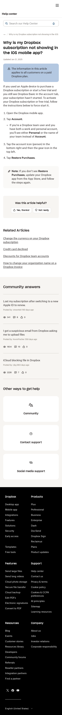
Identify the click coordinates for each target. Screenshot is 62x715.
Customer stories (14, 641)
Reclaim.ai (36, 541)
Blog (7, 630)
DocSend (36, 530)
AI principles (38, 601)
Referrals (10, 662)
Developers (11, 652)
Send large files (13, 571)
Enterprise (36, 520)
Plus (33, 504)
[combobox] (31, 23)
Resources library (14, 646)
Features (10, 520)
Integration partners (16, 673)
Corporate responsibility (44, 646)
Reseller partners (14, 668)
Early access (11, 536)
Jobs (33, 636)
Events (8, 636)
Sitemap (35, 606)
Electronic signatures (16, 603)
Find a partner (12, 678)
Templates (10, 546)
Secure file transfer (15, 587)
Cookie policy (38, 587)
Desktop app (12, 504)
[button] (6, 23)
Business (36, 515)
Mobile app (11, 509)
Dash (34, 525)
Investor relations (40, 641)
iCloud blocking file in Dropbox (21, 360)
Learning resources (41, 611)
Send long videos (14, 576)
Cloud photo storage (16, 581)
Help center (9, 13)
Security (9, 530)
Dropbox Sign (38, 536)
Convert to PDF (13, 608)
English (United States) (19, 708)
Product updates (40, 552)
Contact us (37, 576)
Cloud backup (12, 592)
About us (36, 630)
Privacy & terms (39, 581)
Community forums (15, 657)
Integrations (11, 515)
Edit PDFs (10, 597)
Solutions (10, 525)
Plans (34, 546)
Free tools (10, 552)
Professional (37, 509)
